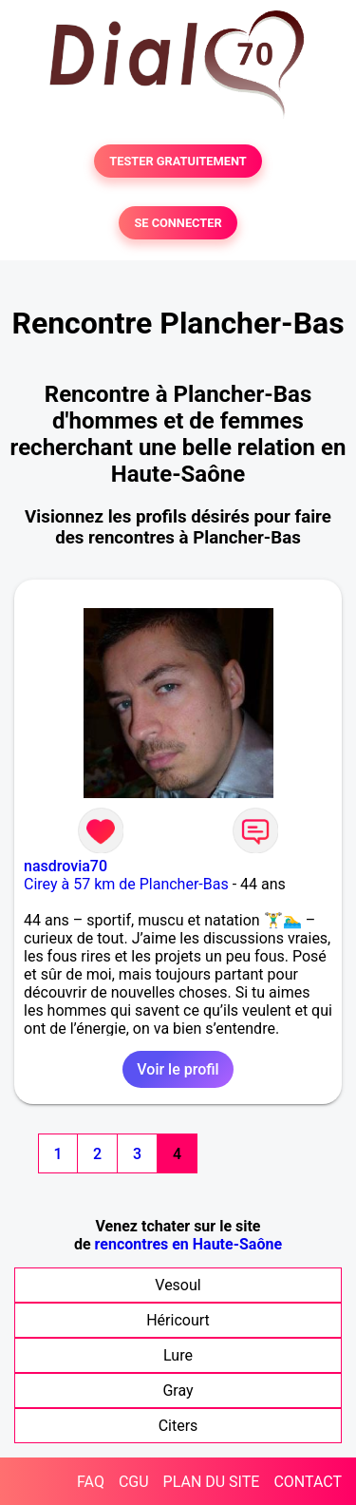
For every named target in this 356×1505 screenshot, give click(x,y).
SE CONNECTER (177, 223)
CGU (134, 1482)
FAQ (90, 1482)
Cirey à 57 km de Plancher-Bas (126, 884)
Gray (177, 1390)
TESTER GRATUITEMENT (178, 161)
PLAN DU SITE (211, 1482)
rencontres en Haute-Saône (188, 1244)
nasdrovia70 (65, 866)
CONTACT (307, 1482)
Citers (178, 1426)
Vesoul (177, 1285)
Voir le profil (177, 1069)
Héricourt (178, 1320)
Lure (178, 1355)
